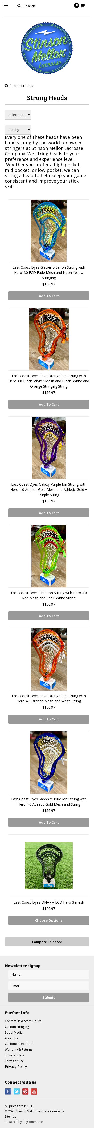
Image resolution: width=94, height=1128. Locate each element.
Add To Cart (49, 296)
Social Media (14, 1032)
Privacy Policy (14, 1055)
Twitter (17, 1091)
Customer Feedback (19, 1044)
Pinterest (25, 1091)
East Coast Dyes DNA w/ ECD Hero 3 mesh (49, 902)
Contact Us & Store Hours (23, 1021)
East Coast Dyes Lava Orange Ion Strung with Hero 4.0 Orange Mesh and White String (49, 698)
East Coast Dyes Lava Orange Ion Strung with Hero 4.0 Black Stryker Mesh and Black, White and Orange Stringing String (48, 381)
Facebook (8, 1091)
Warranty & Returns (18, 1049)
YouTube (34, 1091)
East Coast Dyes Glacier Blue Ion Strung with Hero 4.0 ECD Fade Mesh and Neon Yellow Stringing (49, 272)
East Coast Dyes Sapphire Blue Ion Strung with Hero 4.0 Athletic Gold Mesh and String (49, 802)
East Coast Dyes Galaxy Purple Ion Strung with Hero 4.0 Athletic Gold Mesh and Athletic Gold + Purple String (48, 489)
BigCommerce (33, 1122)
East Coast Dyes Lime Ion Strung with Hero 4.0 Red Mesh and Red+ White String (49, 595)
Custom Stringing (17, 1027)
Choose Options (48, 920)
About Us (11, 1038)
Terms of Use (14, 1061)
